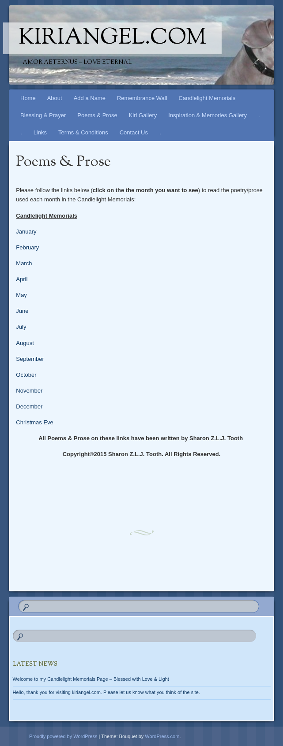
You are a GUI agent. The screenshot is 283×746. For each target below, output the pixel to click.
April (21, 279)
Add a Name (90, 98)
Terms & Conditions (83, 132)
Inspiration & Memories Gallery (207, 115)
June (22, 311)
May (21, 295)
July (21, 326)
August (25, 343)
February (27, 247)
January (26, 231)
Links (40, 132)
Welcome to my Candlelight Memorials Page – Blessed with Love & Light (91, 679)
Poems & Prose (97, 115)
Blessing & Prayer (43, 115)
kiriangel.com (112, 38)
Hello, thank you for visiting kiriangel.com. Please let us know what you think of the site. (106, 692)
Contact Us (134, 132)
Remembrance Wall (142, 98)
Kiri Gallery (143, 115)
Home (28, 98)
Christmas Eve (34, 422)
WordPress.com (162, 736)
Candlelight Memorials (207, 98)
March (24, 263)
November (29, 390)
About (54, 98)
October (26, 374)
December (29, 406)
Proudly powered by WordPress (63, 736)
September (30, 359)
